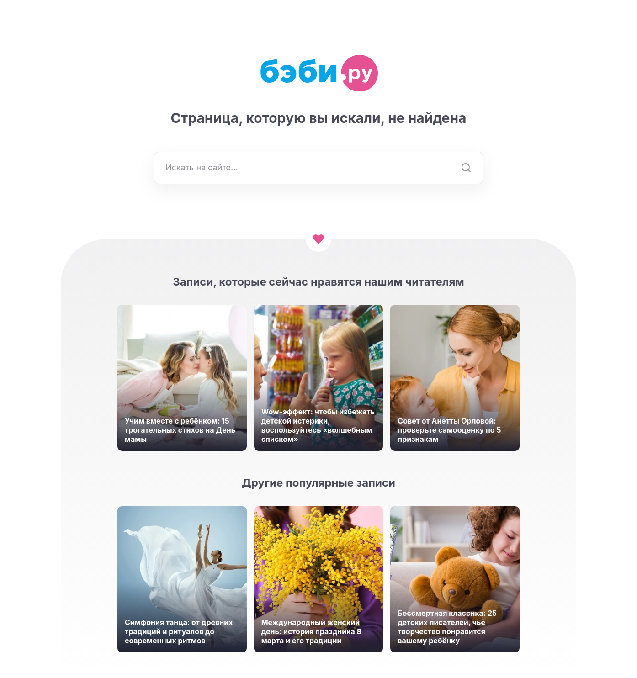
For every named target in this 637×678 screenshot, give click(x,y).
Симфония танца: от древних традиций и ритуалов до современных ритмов (179, 631)
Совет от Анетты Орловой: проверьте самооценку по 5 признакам (449, 430)
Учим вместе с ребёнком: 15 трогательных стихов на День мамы (180, 430)
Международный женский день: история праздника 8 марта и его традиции (311, 631)
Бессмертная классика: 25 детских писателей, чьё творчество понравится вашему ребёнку (447, 627)
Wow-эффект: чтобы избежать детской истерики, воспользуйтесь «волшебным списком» (318, 425)
